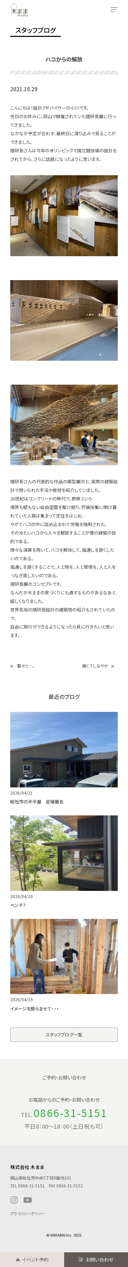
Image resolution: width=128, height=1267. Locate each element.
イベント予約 (35, 1259)
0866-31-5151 (70, 1112)
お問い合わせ (99, 1259)
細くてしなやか (95, 666)
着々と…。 (25, 666)
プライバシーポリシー (27, 1213)
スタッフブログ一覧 (64, 1034)
